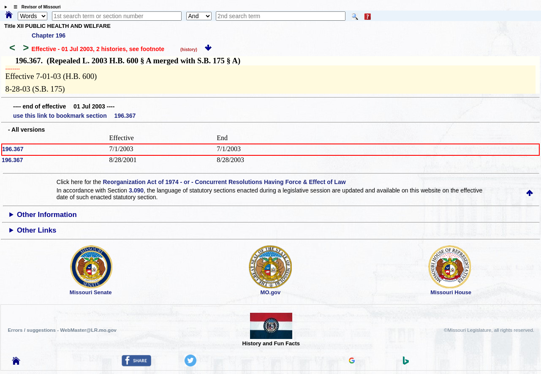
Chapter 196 (48, 35)
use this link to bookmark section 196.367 (74, 115)
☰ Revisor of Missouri (35, 7)
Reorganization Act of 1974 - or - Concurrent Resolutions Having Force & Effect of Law (224, 182)
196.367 (13, 149)
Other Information (47, 215)
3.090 (136, 190)
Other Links (36, 230)
